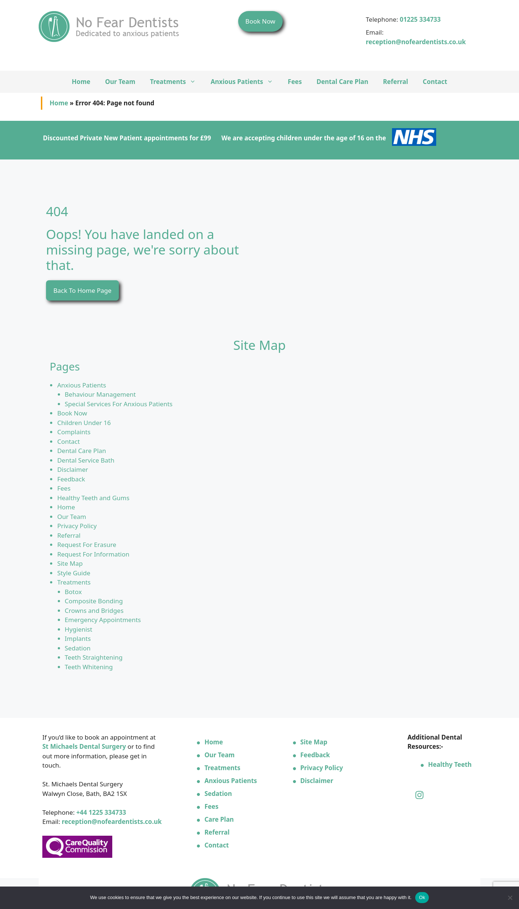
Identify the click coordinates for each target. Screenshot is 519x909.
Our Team (120, 81)
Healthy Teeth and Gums (93, 498)
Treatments (177, 82)
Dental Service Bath (85, 460)
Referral (395, 81)
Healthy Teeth (450, 764)
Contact (435, 81)
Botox (73, 591)
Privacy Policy (76, 526)
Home (81, 81)
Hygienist (78, 629)
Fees (295, 81)
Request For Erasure (86, 544)
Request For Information (93, 554)
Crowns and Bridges (94, 610)
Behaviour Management (100, 394)
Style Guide (73, 573)
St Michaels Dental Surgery (84, 746)
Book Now (260, 21)
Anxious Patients (245, 82)
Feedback (71, 479)
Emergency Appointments (103, 619)
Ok (422, 897)
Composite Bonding (94, 601)
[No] (509, 897)
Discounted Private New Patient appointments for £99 (127, 138)
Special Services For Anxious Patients (119, 404)
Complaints (73, 432)
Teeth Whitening (89, 667)
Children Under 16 (84, 422)
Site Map (69, 563)
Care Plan (219, 819)
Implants (78, 638)
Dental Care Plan (342, 81)
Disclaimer (72, 469)
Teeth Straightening (94, 657)
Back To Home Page (82, 290)
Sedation (78, 648)
